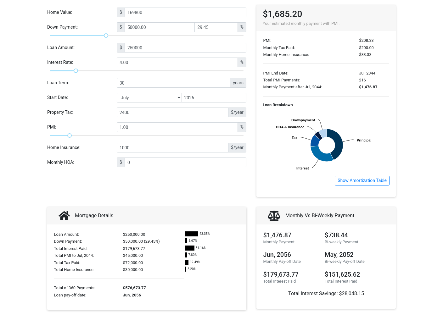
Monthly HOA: (60, 162)
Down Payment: (62, 27)
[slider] (106, 35)
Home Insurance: (64, 147)
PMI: (51, 127)
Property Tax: (60, 112)
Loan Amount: (61, 47)
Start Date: (57, 97)
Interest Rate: (60, 62)
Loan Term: (58, 82)
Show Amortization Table (362, 180)
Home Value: (59, 12)
